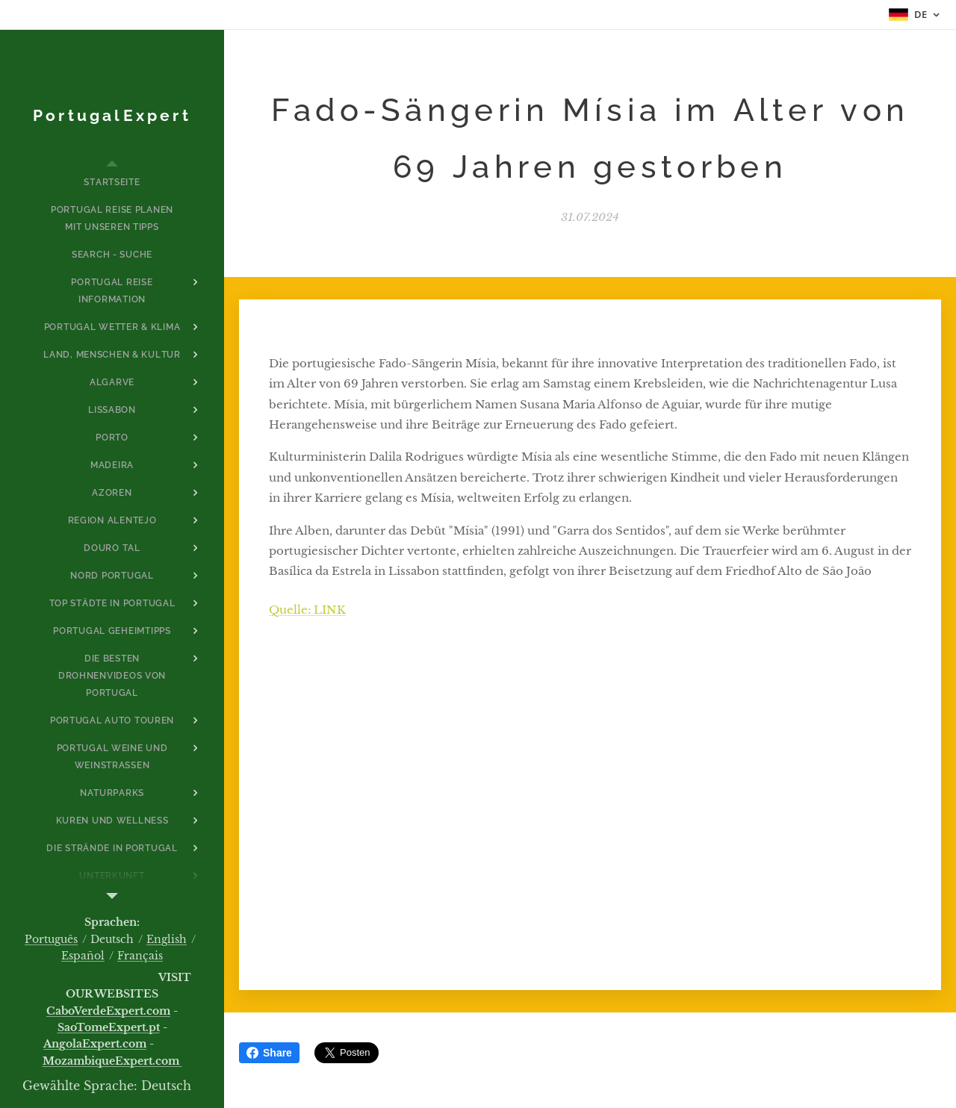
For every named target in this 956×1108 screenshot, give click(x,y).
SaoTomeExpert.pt (109, 1027)
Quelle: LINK (307, 609)
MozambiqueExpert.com (112, 1061)
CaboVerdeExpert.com (108, 1011)
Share (269, 1053)
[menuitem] (112, 182)
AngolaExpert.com (94, 1044)
